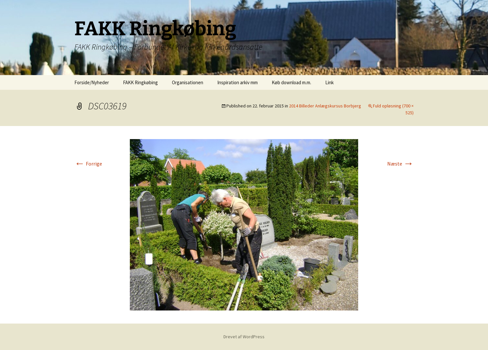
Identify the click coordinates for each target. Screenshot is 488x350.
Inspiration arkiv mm (237, 82)
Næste (400, 163)
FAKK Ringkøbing (140, 82)
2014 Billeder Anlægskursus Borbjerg (325, 106)
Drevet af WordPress (244, 337)
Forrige (88, 163)
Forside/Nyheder (91, 82)
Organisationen (187, 82)
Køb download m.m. (291, 82)
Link (329, 82)
